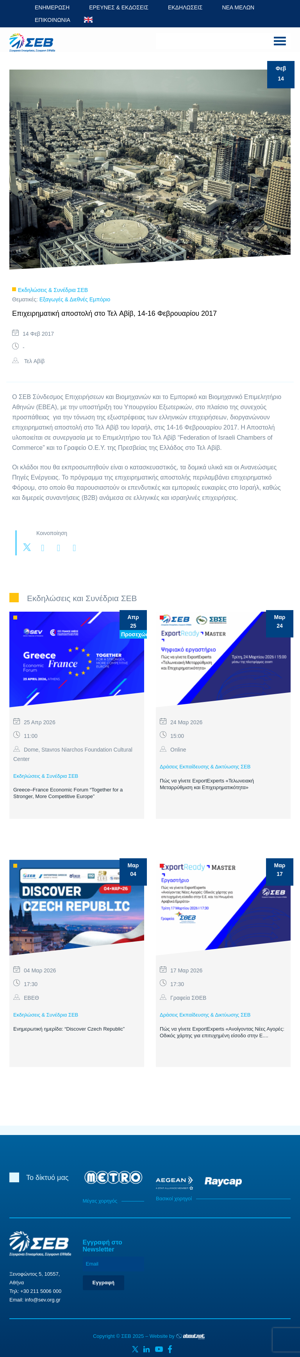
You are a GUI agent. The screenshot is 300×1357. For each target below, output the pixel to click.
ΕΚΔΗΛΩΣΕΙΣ (185, 7)
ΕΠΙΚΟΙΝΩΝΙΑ (52, 20)
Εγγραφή (103, 1282)
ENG (88, 20)
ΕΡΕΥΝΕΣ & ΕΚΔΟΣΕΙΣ (118, 7)
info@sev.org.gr (43, 1300)
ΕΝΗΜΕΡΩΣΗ (52, 7)
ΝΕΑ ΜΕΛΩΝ (238, 7)
